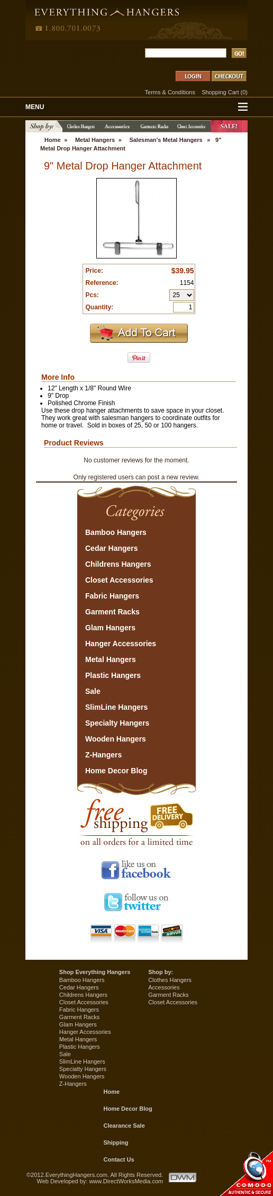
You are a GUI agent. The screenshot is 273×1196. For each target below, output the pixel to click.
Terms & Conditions (170, 92)
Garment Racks (79, 1017)
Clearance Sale (124, 1125)
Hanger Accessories (85, 1032)
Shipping (116, 1142)
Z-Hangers (73, 1084)
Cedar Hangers (79, 987)
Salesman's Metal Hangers (165, 140)
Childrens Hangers (83, 995)
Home (52, 140)
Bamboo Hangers (82, 980)
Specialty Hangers (82, 1069)
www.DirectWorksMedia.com (126, 1181)
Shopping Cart (220, 92)
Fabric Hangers (79, 1009)
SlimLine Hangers (82, 1061)
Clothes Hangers (170, 980)
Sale (65, 1054)
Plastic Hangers (79, 1046)
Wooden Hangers (81, 1076)
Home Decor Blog (128, 1108)
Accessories (163, 987)
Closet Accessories (83, 1002)
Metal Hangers (95, 140)
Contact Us (119, 1159)
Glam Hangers (78, 1024)
